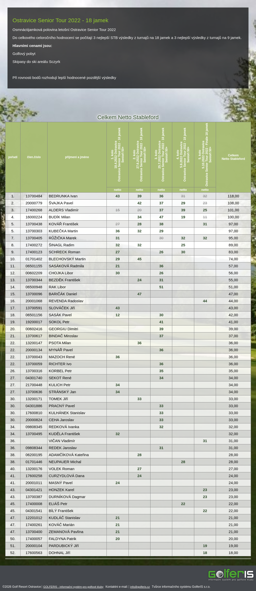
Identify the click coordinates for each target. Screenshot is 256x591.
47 (161, 217)
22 (183, 504)
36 (161, 196)
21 (118, 266)
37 (161, 203)
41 (161, 322)
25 (205, 210)
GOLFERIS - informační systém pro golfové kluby (73, 586)
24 (140, 280)
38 (161, 224)
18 (205, 553)
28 (140, 224)
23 (205, 203)
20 (140, 210)
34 (140, 217)
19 (183, 217)
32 (205, 196)
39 (140, 196)
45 (140, 259)
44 (205, 301)
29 (183, 203)
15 (118, 210)
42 (140, 203)
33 (140, 399)
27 (118, 224)
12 (118, 315)
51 (161, 287)
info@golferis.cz (140, 586)
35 (161, 371)
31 (183, 196)
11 (205, 217)
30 (161, 238)
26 (161, 252)
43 (118, 196)
